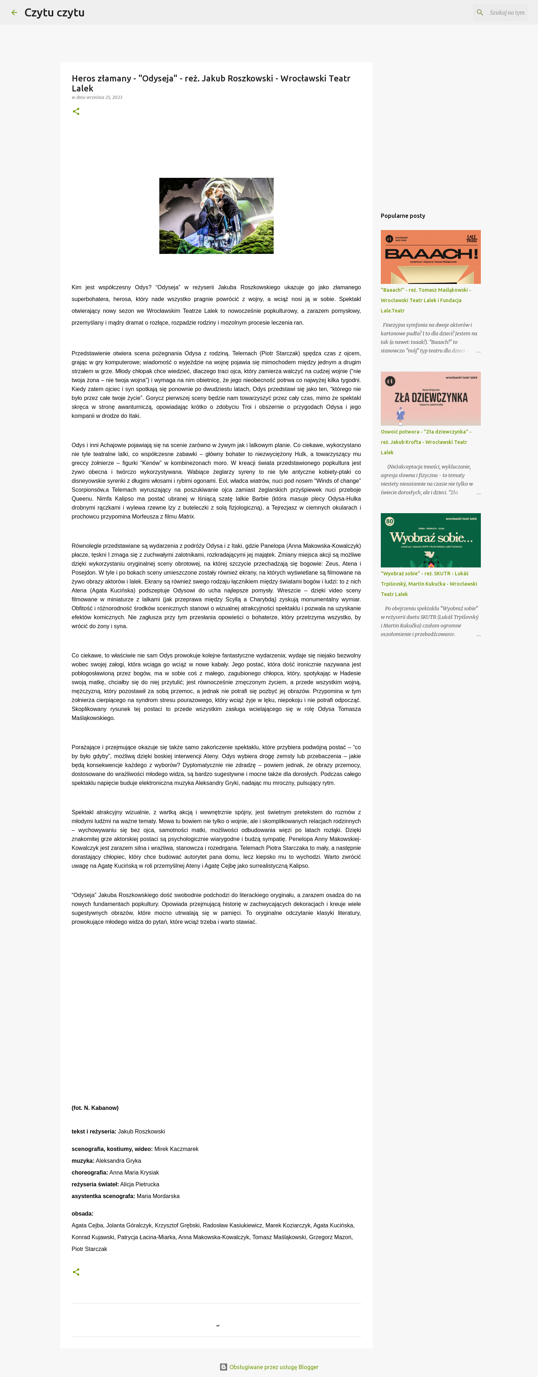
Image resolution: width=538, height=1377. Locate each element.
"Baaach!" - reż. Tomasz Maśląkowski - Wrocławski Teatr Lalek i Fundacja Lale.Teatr (426, 300)
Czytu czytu (54, 12)
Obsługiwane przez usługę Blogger (269, 1367)
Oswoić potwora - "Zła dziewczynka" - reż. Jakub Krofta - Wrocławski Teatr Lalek (426, 442)
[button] (76, 112)
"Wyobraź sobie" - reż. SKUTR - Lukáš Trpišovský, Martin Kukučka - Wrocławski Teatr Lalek (429, 584)
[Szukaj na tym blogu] (490, 12)
